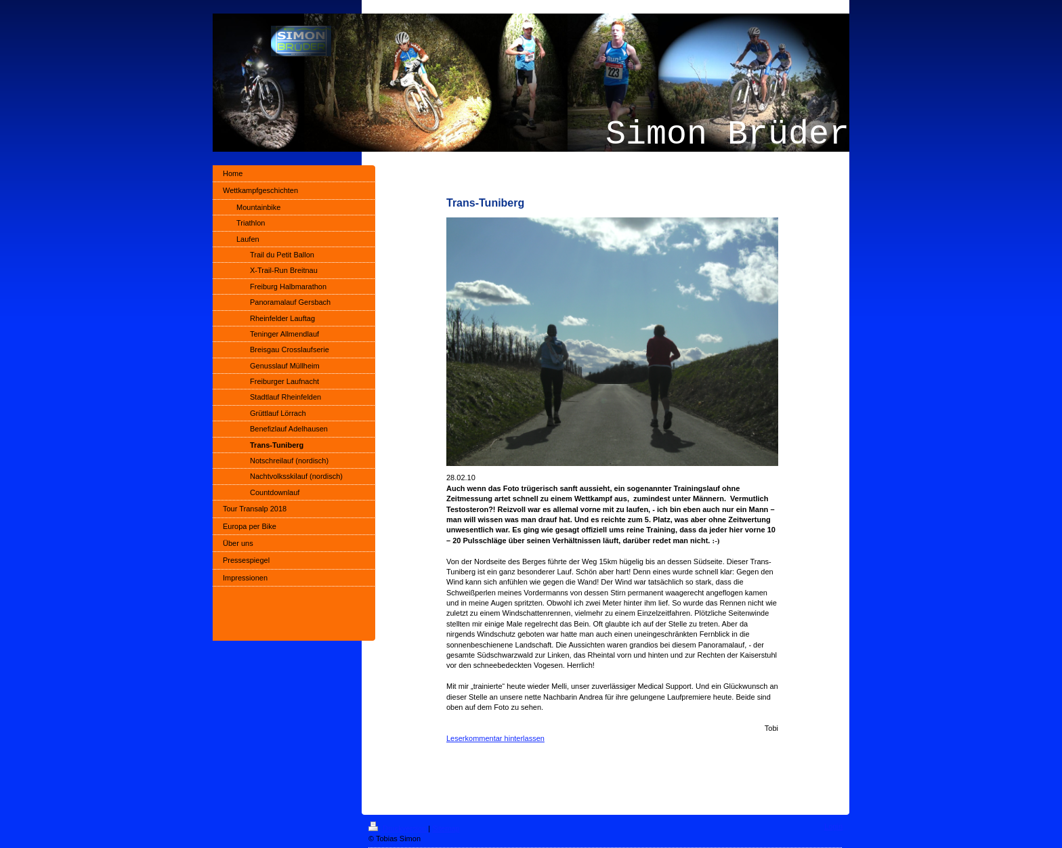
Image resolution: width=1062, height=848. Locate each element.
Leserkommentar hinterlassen (495, 738)
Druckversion (398, 828)
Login (833, 826)
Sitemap (445, 828)
